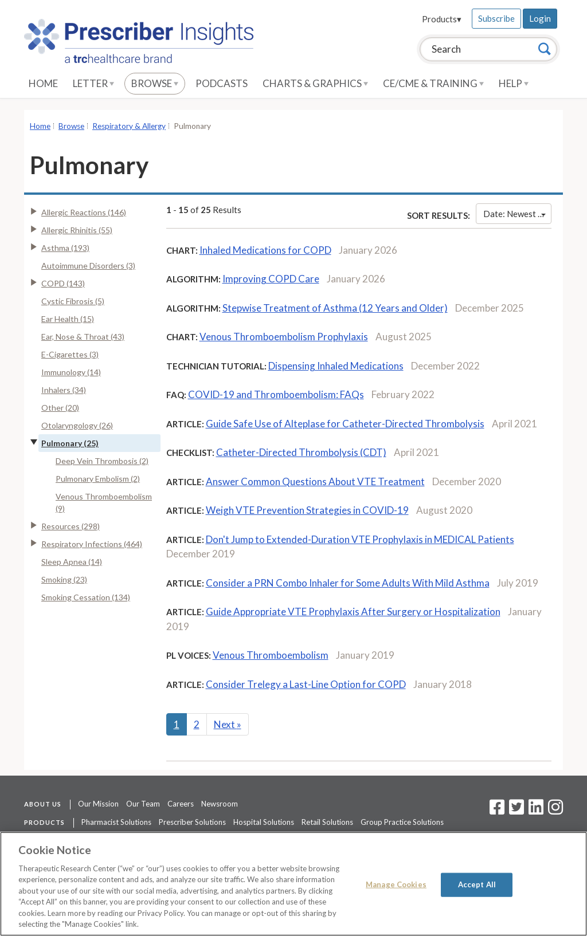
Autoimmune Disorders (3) (88, 265)
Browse (154, 83)
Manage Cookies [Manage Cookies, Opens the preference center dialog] (396, 884)
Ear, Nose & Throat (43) (82, 336)
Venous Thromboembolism (270, 655)
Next (227, 724)
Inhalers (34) (63, 390)
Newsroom (219, 803)
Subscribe (496, 18)
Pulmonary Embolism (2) (98, 478)
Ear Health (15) (67, 319)
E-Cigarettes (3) (70, 354)
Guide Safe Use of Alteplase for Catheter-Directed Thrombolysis (345, 424)
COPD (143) (63, 283)
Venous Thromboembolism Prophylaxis (283, 337)
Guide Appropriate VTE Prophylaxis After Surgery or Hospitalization (353, 611)
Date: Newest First (517, 214)
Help (514, 83)
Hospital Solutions (263, 822)
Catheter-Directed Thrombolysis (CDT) (301, 452)
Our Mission (98, 803)
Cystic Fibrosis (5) (72, 301)
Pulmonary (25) (70, 443)
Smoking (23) (64, 579)
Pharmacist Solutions (116, 822)
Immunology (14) (71, 372)
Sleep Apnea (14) (71, 562)
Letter (93, 83)
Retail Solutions (327, 822)
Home (43, 83)
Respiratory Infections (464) (91, 544)
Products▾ (441, 19)
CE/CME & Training (433, 83)
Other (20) (60, 407)
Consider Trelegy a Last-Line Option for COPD (306, 684)
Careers (180, 803)
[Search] (544, 48)
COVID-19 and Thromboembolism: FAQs (276, 394)
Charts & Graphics (315, 83)
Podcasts (221, 83)
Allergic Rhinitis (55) (76, 230)
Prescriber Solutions (192, 822)
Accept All (477, 884)
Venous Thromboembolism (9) (104, 502)
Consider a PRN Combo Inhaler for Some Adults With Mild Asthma (348, 583)
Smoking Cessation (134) (85, 597)
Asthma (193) (65, 248)
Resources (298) (70, 526)
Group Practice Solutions (402, 822)
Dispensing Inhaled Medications (336, 366)
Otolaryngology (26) (77, 425)
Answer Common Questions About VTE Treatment (315, 481)
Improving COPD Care (270, 279)
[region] (293, 884)
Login (540, 18)
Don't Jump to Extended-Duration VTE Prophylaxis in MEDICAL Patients (360, 539)
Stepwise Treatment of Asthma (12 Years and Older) (335, 308)
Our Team (143, 803)
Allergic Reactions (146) (83, 212)
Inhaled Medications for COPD (265, 250)
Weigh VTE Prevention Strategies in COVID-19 (307, 510)
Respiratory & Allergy (129, 126)
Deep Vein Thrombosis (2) (102, 461)
